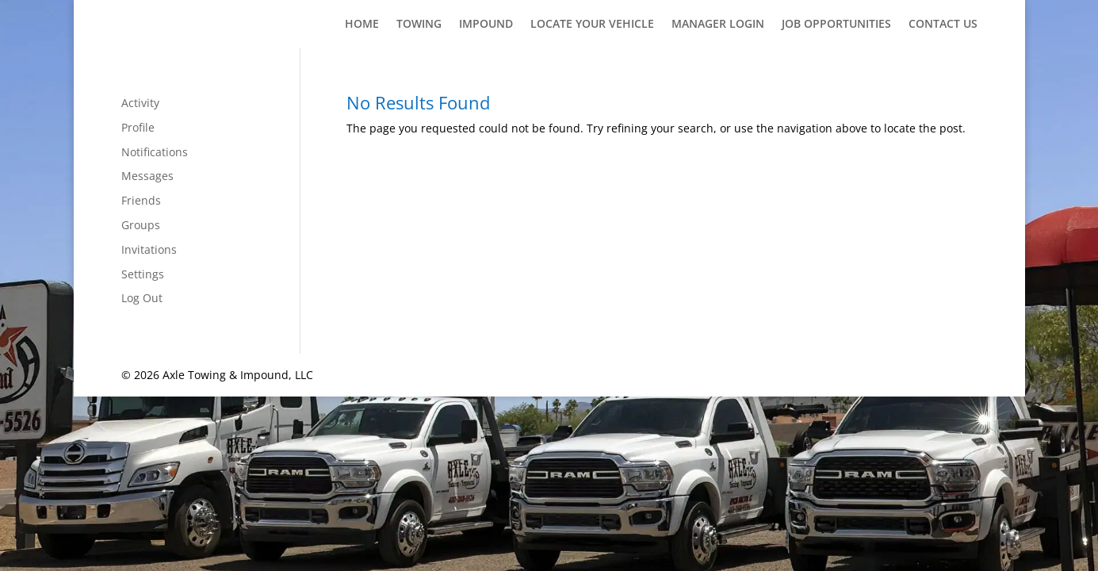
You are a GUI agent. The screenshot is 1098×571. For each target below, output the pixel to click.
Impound (486, 24)
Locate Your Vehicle (592, 24)
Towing (419, 24)
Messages (147, 175)
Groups (140, 224)
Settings (142, 274)
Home (362, 24)
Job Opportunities (836, 24)
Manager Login (717, 24)
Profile (138, 127)
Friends (141, 200)
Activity (140, 102)
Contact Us (943, 24)
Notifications (154, 151)
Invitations (149, 249)
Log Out (142, 297)
